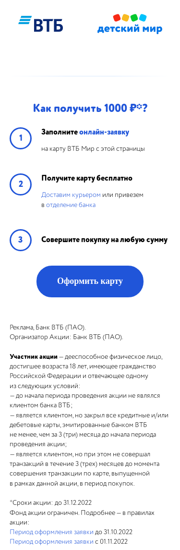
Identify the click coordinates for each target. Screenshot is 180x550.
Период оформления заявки (52, 532)
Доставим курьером (71, 195)
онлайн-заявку (104, 132)
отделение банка (71, 205)
